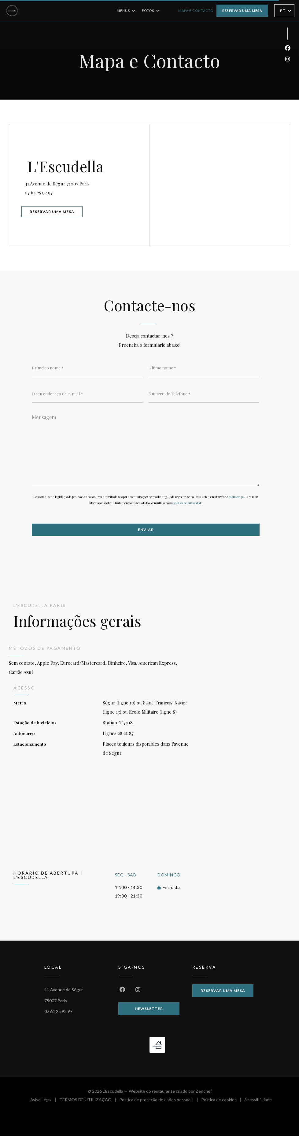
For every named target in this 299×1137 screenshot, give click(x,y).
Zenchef (204, 1092)
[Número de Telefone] (204, 394)
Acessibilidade (258, 1101)
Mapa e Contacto (195, 11)
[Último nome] (204, 368)
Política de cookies (222, 1101)
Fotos (151, 11)
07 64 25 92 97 (41, 192)
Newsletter (149, 1009)
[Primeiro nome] (87, 368)
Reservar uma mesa (242, 11)
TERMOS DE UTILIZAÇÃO (89, 1101)
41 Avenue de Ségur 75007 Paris (86, 182)
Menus (126, 11)
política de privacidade (187, 504)
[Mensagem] (146, 449)
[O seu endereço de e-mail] (87, 394)
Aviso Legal (44, 1101)
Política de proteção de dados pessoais (160, 1101)
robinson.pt (236, 497)
